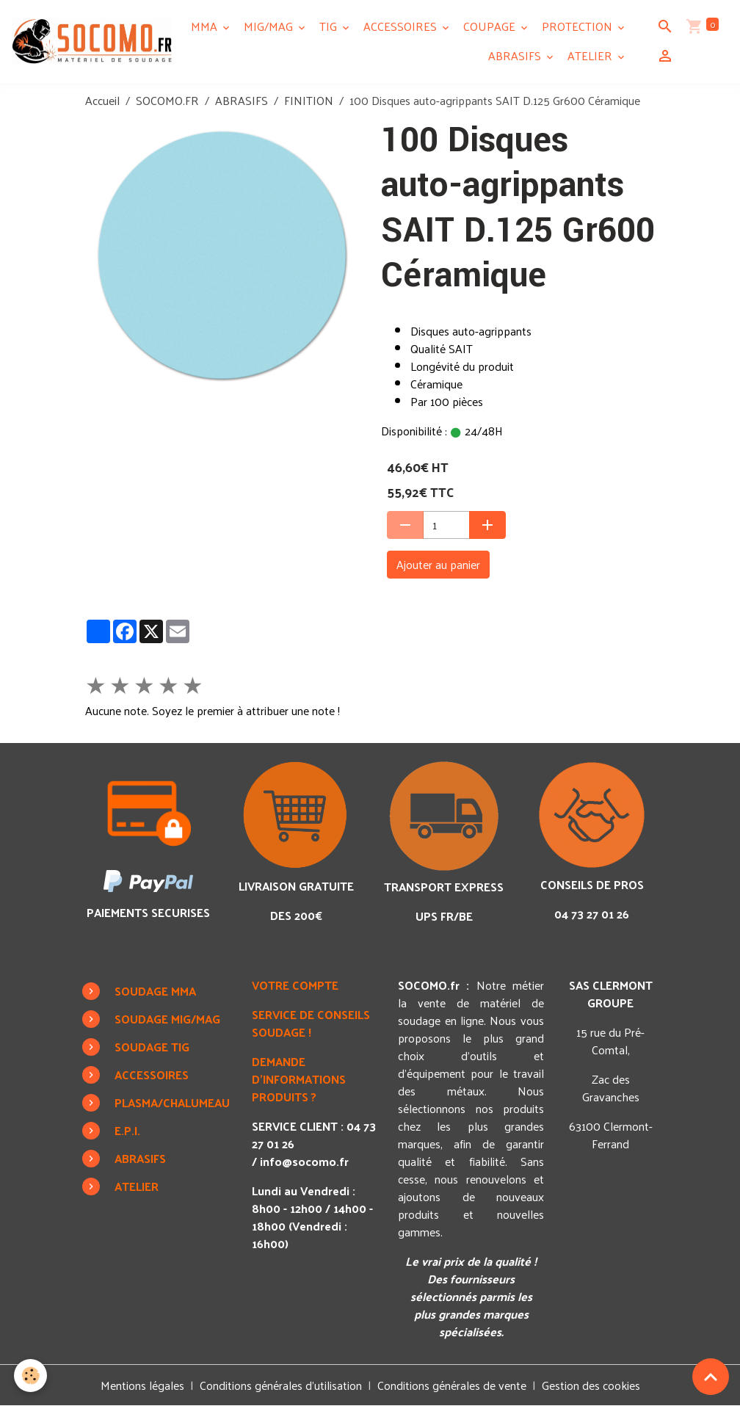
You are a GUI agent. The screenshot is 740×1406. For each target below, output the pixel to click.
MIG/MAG (270, 26)
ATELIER (591, 55)
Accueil (102, 100)
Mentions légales (142, 1385)
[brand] (92, 41)
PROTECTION (578, 26)
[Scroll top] (710, 1376)
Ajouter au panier (438, 564)
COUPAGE (490, 26)
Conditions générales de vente (451, 1385)
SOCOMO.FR (167, 100)
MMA (205, 26)
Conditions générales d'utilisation (281, 1385)
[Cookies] (31, 1375)
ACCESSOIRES (401, 26)
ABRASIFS (516, 55)
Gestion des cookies (591, 1385)
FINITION (308, 100)
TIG (329, 26)
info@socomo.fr (304, 1161)
